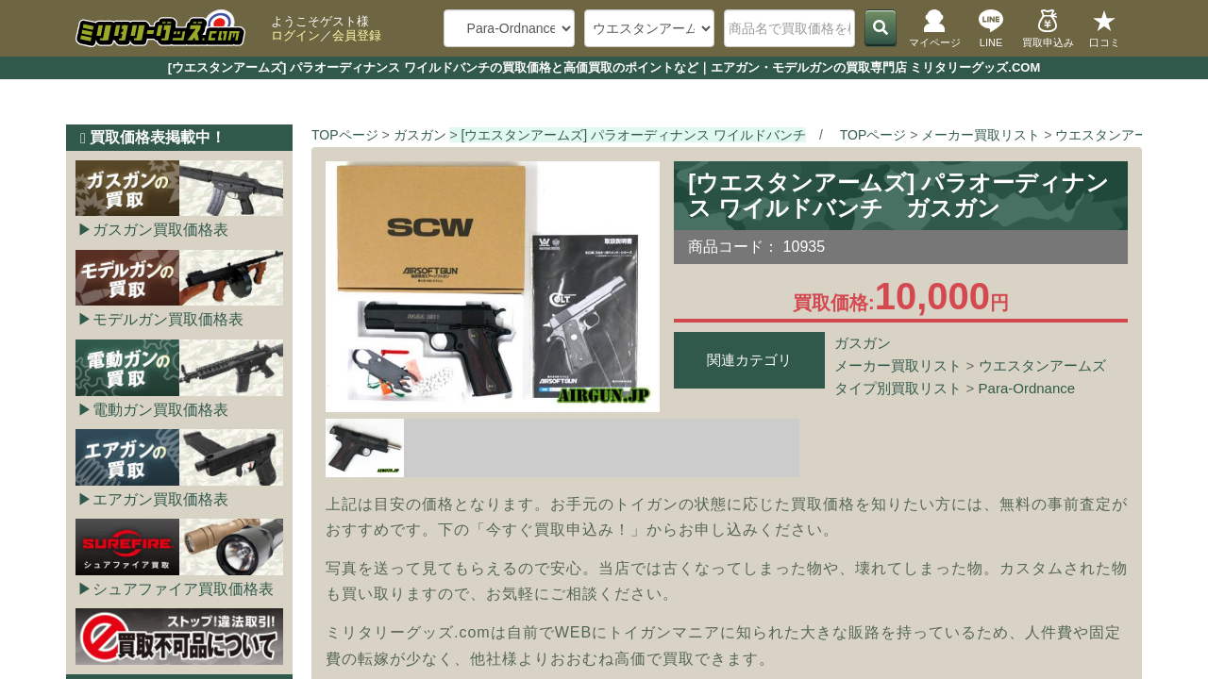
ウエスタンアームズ (1042, 365)
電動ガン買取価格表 (160, 410)
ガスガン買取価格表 (160, 230)
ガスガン (862, 343)
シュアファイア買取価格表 (183, 589)
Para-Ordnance (1027, 388)
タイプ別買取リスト (898, 388)
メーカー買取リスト (898, 365)
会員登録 (356, 35)
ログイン (295, 35)
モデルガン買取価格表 (167, 319)
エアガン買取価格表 (160, 499)
